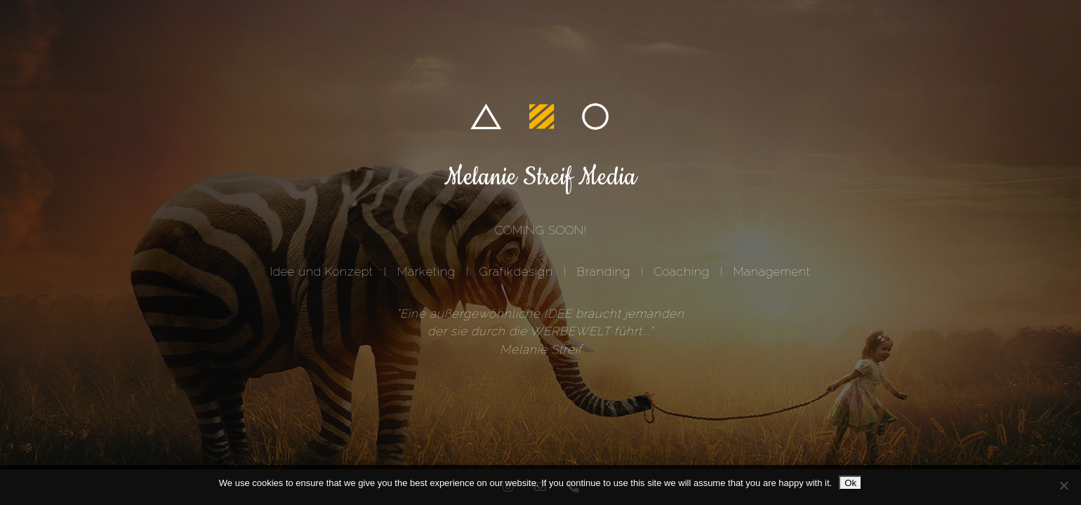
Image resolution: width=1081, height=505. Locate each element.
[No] (1063, 485)
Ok (850, 483)
